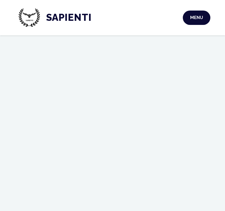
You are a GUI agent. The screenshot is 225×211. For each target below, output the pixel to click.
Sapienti (69, 17)
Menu (196, 17)
